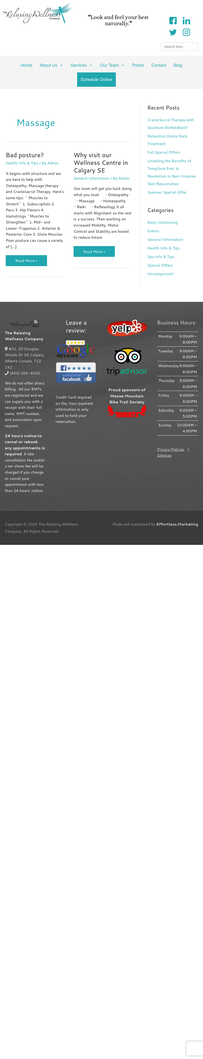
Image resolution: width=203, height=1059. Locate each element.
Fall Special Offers (163, 152)
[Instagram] (186, 31)
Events (153, 230)
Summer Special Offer (167, 192)
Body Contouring (162, 222)
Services (81, 65)
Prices (138, 65)
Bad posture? (25, 155)
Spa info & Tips (161, 256)
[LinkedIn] (186, 20)
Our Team (112, 65)
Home (26, 65)
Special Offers (160, 265)
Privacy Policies (170, 448)
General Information (89, 182)
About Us (51, 65)
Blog (178, 65)
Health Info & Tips (22, 163)
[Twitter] (173, 31)
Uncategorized (160, 273)
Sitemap (164, 454)
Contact (158, 65)
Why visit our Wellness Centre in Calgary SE (98, 166)
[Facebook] (173, 20)
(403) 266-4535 (22, 372)
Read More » (26, 259)
